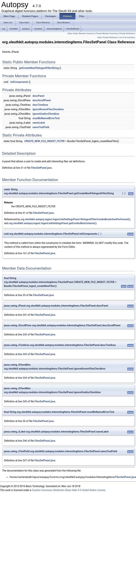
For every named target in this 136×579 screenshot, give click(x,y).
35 (24, 295)
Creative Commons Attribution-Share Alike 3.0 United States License (68, 490)
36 (24, 421)
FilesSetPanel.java (41, 167)
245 (25, 401)
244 (25, 377)
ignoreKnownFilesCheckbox (48, 109)
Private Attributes (127, 33)
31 (22, 167)
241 (25, 314)
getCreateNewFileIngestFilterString (39, 68)
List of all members (127, 37)
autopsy (26, 29)
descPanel (38, 95)
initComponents (19, 81)
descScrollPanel (42, 100)
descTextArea (40, 104)
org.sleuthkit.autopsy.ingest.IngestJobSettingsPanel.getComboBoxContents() (53, 223)
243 (25, 354)
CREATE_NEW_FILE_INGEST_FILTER (44, 141)
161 (25, 253)
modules (38, 29)
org (3, 29)
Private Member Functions (107, 33)
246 (25, 440)
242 (25, 334)
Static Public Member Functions (81, 33)
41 (24, 212)
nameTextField (41, 127)
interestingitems (54, 29)
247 (25, 460)
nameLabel (39, 122)
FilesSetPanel (72, 29)
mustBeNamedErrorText (46, 118)
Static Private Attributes (107, 37)
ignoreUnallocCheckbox (46, 113)
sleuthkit (14, 29)
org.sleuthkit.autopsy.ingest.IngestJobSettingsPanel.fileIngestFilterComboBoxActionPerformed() (75, 219)
